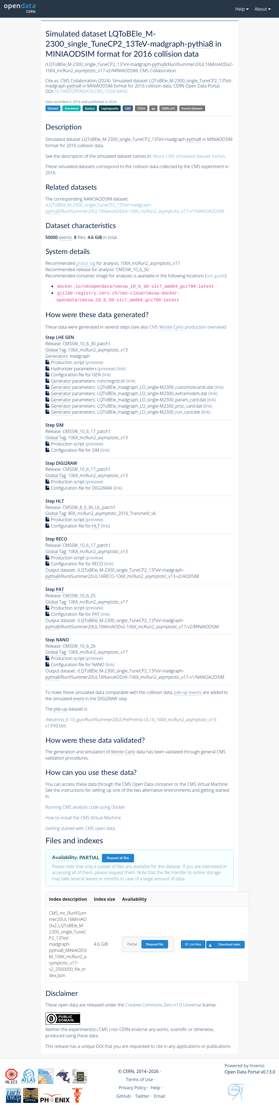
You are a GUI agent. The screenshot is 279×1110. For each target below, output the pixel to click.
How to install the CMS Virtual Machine (83, 818)
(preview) (94, 362)
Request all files (118, 858)
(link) (121, 369)
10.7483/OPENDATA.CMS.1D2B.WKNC (91, 91)
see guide (215, 276)
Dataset (53, 108)
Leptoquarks (110, 108)
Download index (223, 944)
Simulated (72, 108)
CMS (128, 108)
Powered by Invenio (245, 1066)
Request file (154, 944)
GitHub (123, 1096)
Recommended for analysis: (82, 263)
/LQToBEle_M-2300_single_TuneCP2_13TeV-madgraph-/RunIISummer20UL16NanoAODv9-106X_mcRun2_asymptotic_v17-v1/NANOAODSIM (135, 208)
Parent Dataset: (192, 108)
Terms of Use (139, 1079)
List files (193, 944)
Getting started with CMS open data (80, 828)
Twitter (142, 1096)
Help (155, 1088)
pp (153, 108)
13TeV (141, 108)
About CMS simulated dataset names (189, 156)
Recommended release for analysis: (80, 269)
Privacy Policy (132, 1088)
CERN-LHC (168, 108)
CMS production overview (187, 327)
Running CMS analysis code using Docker (85, 807)
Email (159, 1096)
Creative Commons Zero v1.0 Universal (163, 1005)
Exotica (90, 108)
